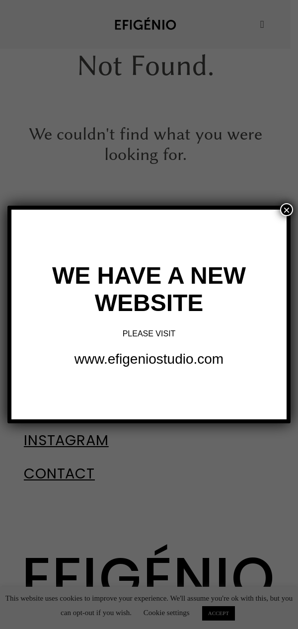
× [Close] (286, 209)
